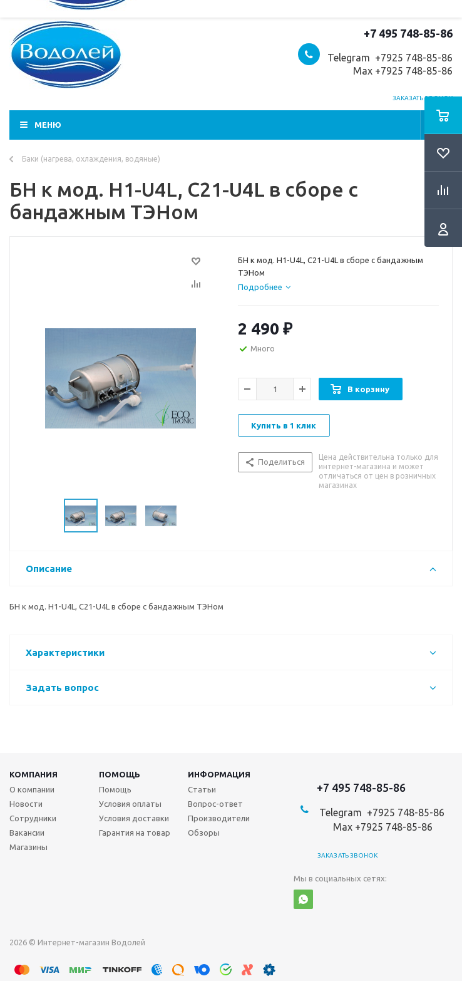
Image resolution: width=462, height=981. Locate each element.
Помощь (119, 774)
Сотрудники (32, 818)
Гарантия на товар (134, 832)
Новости (26, 803)
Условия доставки (134, 818)
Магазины (28, 847)
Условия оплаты (130, 803)
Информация (219, 774)
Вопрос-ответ (215, 803)
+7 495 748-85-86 (408, 33)
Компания (33, 774)
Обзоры (204, 832)
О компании (31, 789)
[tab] (264, 287)
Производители (219, 818)
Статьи (202, 789)
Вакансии (26, 832)
